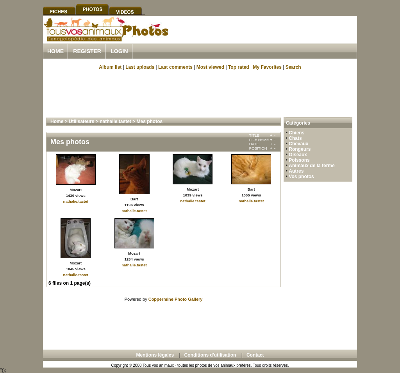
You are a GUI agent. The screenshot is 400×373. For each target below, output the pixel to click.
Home (55, 51)
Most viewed (210, 67)
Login (119, 51)
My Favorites (267, 67)
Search (293, 67)
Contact (255, 355)
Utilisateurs (81, 121)
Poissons (299, 160)
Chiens (296, 133)
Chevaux (298, 143)
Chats (295, 138)
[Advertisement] (265, 38)
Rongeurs (300, 149)
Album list (110, 67)
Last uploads (139, 67)
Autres (296, 171)
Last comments (175, 67)
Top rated (238, 67)
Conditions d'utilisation (210, 355)
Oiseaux (298, 154)
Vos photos (301, 176)
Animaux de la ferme (311, 165)
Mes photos (150, 121)
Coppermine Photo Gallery (175, 299)
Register (87, 51)
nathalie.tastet (115, 121)
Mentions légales (155, 355)
